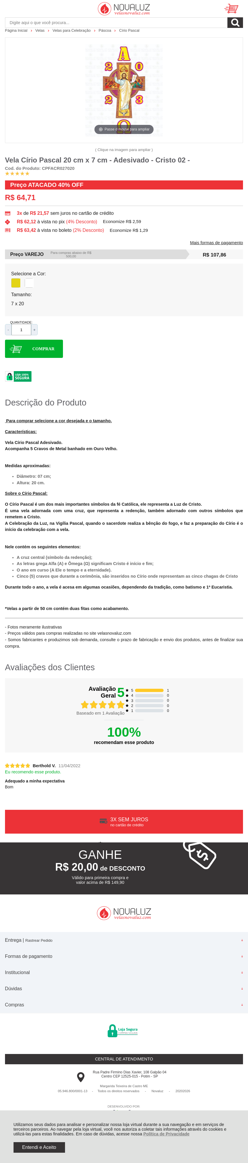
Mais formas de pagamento (216, 242)
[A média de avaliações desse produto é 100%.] (17, 173)
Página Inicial (17, 30)
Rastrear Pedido (38, 940)
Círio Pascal (129, 30)
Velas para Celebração (72, 30)
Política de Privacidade (166, 1134)
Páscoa (105, 30)
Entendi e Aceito (39, 1147)
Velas (40, 30)
